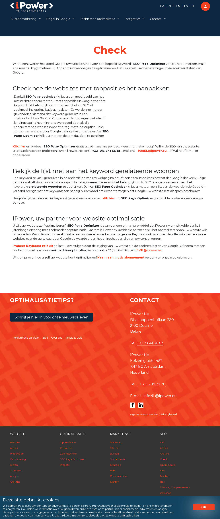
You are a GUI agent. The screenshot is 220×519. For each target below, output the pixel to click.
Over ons (56, 337)
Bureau (114, 453)
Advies (14, 448)
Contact (156, 19)
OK (203, 507)
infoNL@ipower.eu (152, 151)
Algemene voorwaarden (144, 414)
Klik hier (19, 146)
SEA (162, 470)
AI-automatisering (24, 19)
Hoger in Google (58, 19)
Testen (14, 464)
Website (15, 442)
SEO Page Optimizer (72, 459)
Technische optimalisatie (97, 19)
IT (193, 6)
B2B (112, 470)
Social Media (117, 459)
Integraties (132, 19)
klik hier (108, 198)
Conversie (66, 448)
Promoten (16, 470)
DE (170, 6)
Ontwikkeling (18, 459)
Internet (115, 448)
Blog (45, 337)
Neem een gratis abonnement (120, 257)
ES (186, 6)
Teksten (164, 476)
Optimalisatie (68, 442)
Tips (162, 481)
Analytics (15, 481)
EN (178, 6)
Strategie (115, 464)
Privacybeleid (169, 414)
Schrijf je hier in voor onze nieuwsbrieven (51, 317)
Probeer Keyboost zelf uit (33, 246)
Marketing (116, 442)
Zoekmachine (68, 453)
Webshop (165, 492)
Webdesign (17, 453)
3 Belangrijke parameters (175, 487)
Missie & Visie (73, 337)
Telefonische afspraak (26, 337)
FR (162, 6)
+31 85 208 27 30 (151, 384)
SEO (162, 442)
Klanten (114, 481)
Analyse (14, 476)
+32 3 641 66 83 (150, 343)
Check (164, 459)
